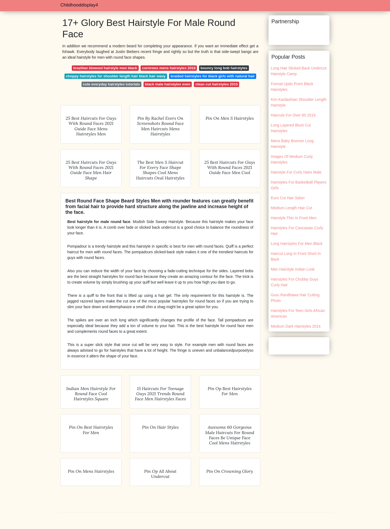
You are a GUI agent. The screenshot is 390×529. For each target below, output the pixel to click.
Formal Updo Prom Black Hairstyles (292, 87)
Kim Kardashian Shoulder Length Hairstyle (298, 102)
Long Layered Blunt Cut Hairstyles (291, 128)
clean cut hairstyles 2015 (216, 84)
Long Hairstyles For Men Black (297, 243)
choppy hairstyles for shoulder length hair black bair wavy (115, 76)
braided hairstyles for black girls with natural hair (213, 76)
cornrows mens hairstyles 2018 (169, 68)
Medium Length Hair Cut (291, 208)
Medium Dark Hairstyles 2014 (296, 326)
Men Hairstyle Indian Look (293, 269)
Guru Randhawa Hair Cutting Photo (295, 298)
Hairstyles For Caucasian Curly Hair (297, 231)
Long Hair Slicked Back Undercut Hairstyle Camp (298, 71)
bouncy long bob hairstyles (224, 68)
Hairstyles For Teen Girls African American (298, 313)
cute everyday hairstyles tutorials (111, 84)
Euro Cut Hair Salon (288, 198)
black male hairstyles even (167, 84)
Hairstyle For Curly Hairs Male (296, 172)
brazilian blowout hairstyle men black (105, 68)
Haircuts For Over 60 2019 (293, 115)
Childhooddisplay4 (79, 5)
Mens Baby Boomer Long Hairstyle (292, 144)
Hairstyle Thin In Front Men (294, 218)
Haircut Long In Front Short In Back (296, 256)
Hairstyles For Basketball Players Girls (298, 185)
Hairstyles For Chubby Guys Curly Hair (294, 282)
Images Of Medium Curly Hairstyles (292, 159)
